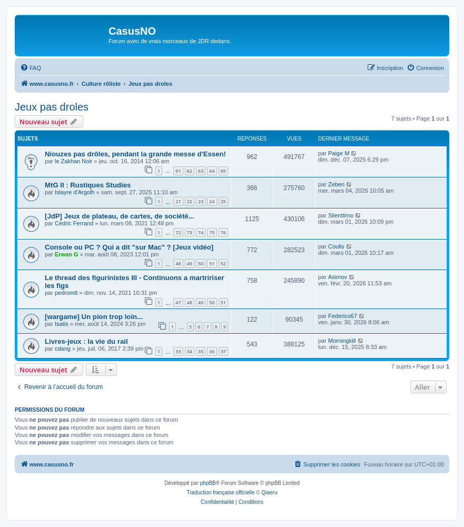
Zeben (336, 184)
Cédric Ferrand (74, 223)
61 (178, 170)
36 (211, 351)
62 (189, 170)
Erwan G (66, 254)
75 (211, 232)
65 (223, 170)
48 (178, 263)
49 (189, 263)
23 (200, 201)
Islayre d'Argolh (74, 192)
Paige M (338, 153)
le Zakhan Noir (74, 161)
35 (200, 351)
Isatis (61, 324)
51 (211, 263)
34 (189, 351)
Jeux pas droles (51, 107)
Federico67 (342, 316)
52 (223, 263)
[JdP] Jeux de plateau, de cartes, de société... (119, 216)
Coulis (336, 246)
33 (178, 351)
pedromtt (66, 293)
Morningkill (342, 340)
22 (189, 201)
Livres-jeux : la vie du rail (86, 341)
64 (211, 170)
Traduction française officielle (221, 492)
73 (189, 232)
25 (223, 201)
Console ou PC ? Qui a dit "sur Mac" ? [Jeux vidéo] (129, 247)
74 (200, 232)
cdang (63, 348)
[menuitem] (30, 68)
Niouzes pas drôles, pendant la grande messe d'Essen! (135, 154)
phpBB (208, 483)
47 (178, 302)
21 (178, 201)
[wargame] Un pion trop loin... (94, 317)
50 (200, 263)
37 (223, 351)
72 (178, 232)
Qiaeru (269, 492)
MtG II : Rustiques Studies (88, 185)
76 (223, 232)
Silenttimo (340, 215)
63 (200, 170)
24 (211, 201)
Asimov (337, 277)
